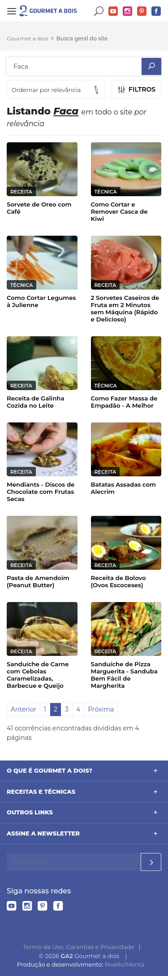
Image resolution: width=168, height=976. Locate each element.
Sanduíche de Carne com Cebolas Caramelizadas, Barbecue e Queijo (38, 674)
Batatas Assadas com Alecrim (123, 488)
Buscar (99, 11)
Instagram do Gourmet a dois (128, 11)
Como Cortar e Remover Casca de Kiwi (119, 211)
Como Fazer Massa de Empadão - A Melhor (124, 402)
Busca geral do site (82, 38)
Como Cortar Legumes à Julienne (41, 301)
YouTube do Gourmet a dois (113, 11)
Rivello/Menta (125, 964)
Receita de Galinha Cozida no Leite (36, 402)
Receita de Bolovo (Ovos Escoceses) (118, 581)
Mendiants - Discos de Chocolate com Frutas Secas (40, 491)
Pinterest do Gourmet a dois (142, 11)
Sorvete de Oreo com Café (39, 208)
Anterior (23, 709)
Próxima (101, 709)
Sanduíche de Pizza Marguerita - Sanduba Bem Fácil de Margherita (124, 674)
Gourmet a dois (27, 38)
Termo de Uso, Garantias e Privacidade (78, 946)
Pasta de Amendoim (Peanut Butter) (38, 581)
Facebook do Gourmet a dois (156, 11)
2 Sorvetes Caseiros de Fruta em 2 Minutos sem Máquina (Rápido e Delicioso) (125, 308)
